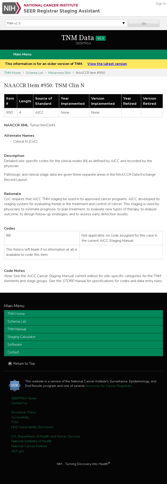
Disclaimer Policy (23, 412)
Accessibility (20, 417)
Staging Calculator (21, 337)
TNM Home (12, 72)
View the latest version (107, 64)
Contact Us (19, 403)
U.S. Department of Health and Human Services (45, 436)
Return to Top (24, 363)
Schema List (34, 72)
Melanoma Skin (59, 72)
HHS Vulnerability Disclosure (32, 427)
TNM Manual (16, 329)
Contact (13, 352)
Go (144, 23)
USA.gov (17, 451)
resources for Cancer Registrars (108, 385)
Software (14, 344)
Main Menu (22, 54)
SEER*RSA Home (23, 398)
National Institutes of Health (31, 441)
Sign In (161, 3)
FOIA (15, 422)
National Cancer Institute (29, 446)
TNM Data (83, 38)
